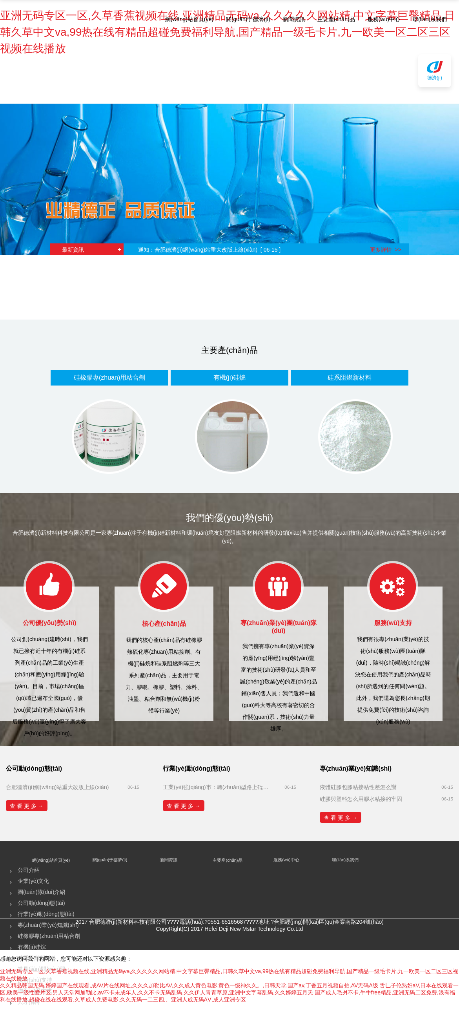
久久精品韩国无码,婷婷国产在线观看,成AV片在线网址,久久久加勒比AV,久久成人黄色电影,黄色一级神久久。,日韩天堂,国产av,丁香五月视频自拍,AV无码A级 (189, 985)
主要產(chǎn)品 (336, 19)
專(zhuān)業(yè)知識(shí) (48, 925)
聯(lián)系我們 (430, 19)
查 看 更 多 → (27, 806)
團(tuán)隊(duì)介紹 (41, 892)
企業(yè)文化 (33, 881)
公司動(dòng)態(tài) (41, 903)
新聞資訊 (294, 19)
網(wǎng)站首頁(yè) (189, 19)
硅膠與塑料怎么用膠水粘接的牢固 (361, 799)
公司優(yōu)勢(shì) (49, 622)
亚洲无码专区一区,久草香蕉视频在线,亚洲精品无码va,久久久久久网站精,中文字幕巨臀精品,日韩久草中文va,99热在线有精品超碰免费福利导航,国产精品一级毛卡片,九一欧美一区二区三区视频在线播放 (227, 32)
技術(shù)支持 (35, 980)
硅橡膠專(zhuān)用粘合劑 (109, 377)
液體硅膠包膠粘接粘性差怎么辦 (358, 787)
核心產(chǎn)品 (164, 623)
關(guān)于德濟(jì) (248, 19)
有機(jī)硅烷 (229, 377)
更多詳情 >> (385, 250)
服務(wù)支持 (393, 622)
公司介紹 (29, 870)
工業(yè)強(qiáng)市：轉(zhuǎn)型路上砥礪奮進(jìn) (218, 787)
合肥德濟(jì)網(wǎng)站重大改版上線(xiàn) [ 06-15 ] (220, 250)
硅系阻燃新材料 (350, 377)
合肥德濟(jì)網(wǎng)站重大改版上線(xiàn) (57, 787)
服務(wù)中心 (384, 19)
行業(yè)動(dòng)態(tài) (46, 914)
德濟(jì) (434, 77)
